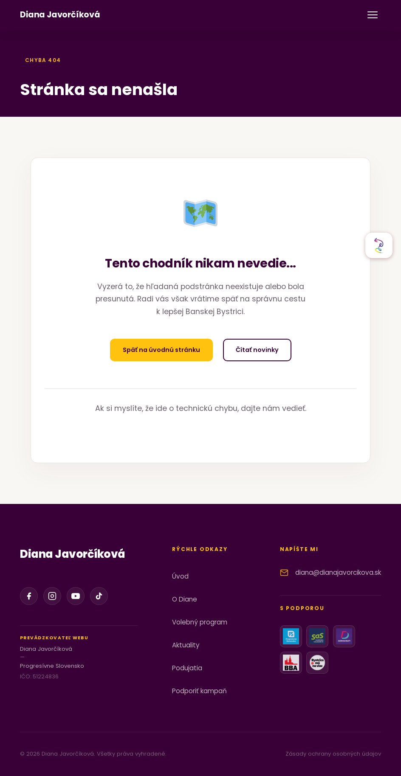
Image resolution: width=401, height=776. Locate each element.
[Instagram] (52, 596)
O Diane (184, 599)
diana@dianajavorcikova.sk (338, 572)
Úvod (180, 576)
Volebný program (199, 622)
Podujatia (187, 668)
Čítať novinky (257, 350)
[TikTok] (99, 596)
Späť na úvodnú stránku (161, 350)
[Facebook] (29, 596)
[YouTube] (76, 596)
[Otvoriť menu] (372, 15)
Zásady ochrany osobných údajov (333, 754)
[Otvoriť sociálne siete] (379, 245)
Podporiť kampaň (199, 690)
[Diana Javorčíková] (60, 15)
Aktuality (186, 645)
